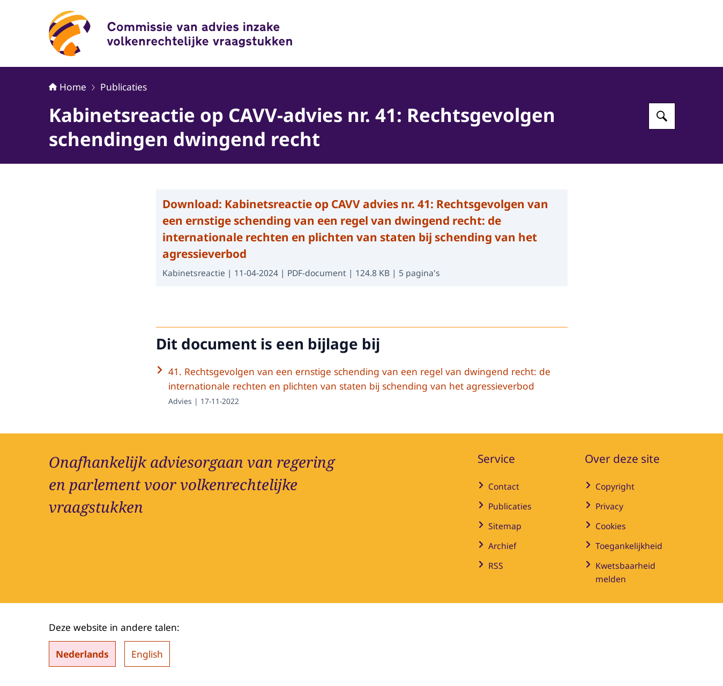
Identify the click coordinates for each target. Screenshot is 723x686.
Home (67, 86)
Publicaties (123, 86)
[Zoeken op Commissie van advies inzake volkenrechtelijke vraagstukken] (662, 116)
